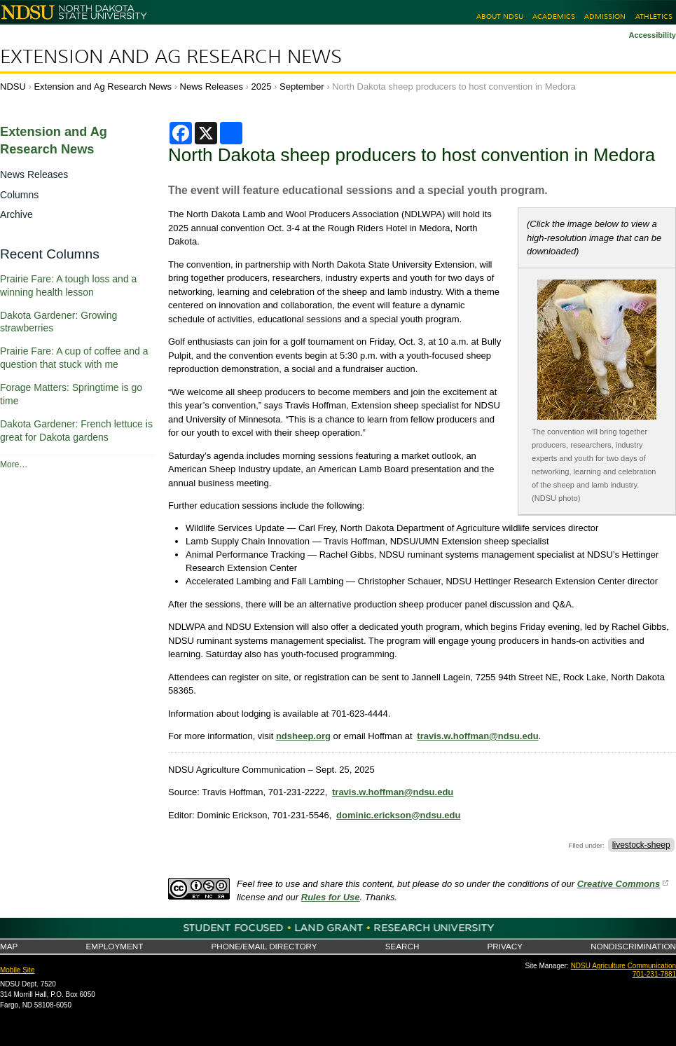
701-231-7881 (654, 974)
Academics (553, 16)
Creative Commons (618, 884)
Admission (605, 16)
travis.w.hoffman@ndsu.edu (477, 736)
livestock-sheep (641, 845)
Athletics (653, 16)
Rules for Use (330, 897)
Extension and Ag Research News (171, 57)
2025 (261, 86)
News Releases (211, 86)
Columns (19, 194)
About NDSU (499, 16)
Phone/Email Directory (264, 946)
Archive (16, 214)
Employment (114, 946)
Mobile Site (17, 970)
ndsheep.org (303, 736)
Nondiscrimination (633, 946)
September (302, 86)
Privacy (505, 946)
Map (9, 946)
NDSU (13, 86)
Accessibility (652, 35)
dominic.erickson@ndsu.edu (398, 815)
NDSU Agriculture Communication (623, 966)
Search (402, 946)
